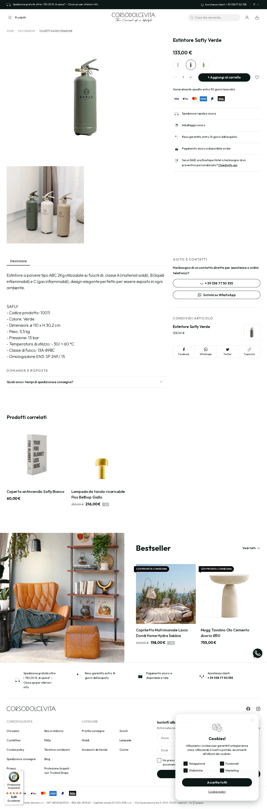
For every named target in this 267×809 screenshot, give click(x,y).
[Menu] (21, 771)
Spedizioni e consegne (21, 759)
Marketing (232, 770)
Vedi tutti (251, 548)
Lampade (125, 740)
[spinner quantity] (183, 77)
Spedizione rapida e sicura (199, 114)
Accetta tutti (217, 782)
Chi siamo (13, 731)
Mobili (85, 740)
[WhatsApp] (257, 653)
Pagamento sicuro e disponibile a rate (206, 149)
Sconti (124, 731)
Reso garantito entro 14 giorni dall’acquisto (209, 137)
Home (10, 30)
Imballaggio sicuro (193, 125)
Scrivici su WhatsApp (216, 295)
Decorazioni (26, 30)
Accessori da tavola (94, 750)
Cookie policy (15, 750)
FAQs (47, 740)
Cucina (124, 750)
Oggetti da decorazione (55, 30)
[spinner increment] (190, 77)
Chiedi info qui (227, 165)
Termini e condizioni (57, 750)
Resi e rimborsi (53, 731)
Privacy (11, 768)
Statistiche (196, 770)
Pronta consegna (93, 731)
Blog (47, 759)
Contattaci (14, 740)
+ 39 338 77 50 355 (216, 283)
